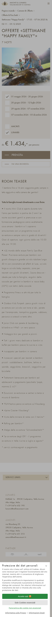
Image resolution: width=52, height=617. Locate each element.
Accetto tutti (25, 596)
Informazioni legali (37, 613)
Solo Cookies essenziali (25, 603)
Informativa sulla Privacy (15, 613)
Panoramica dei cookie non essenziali (25, 608)
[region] (25, 580)
